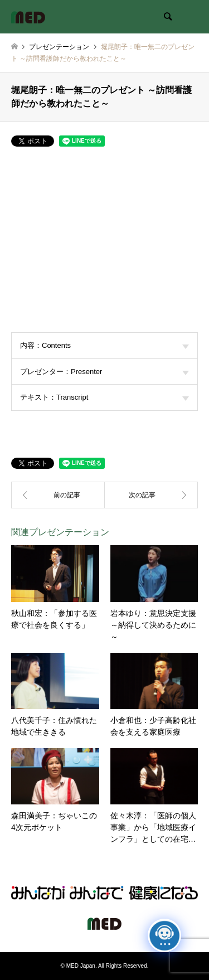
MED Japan (80, 966)
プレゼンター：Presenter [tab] (104, 371)
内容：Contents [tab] (104, 345)
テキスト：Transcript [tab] (104, 397)
